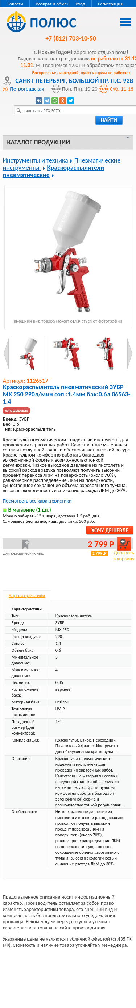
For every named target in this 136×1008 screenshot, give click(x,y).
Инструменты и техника (35, 160)
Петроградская (27, 88)
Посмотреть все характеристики (37, 501)
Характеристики (26, 595)
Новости (15, 4)
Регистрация (110, 4)
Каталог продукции (38, 142)
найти (108, 120)
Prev (6, 353)
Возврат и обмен (53, 4)
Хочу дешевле (109, 530)
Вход (80, 4)
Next (129, 353)
